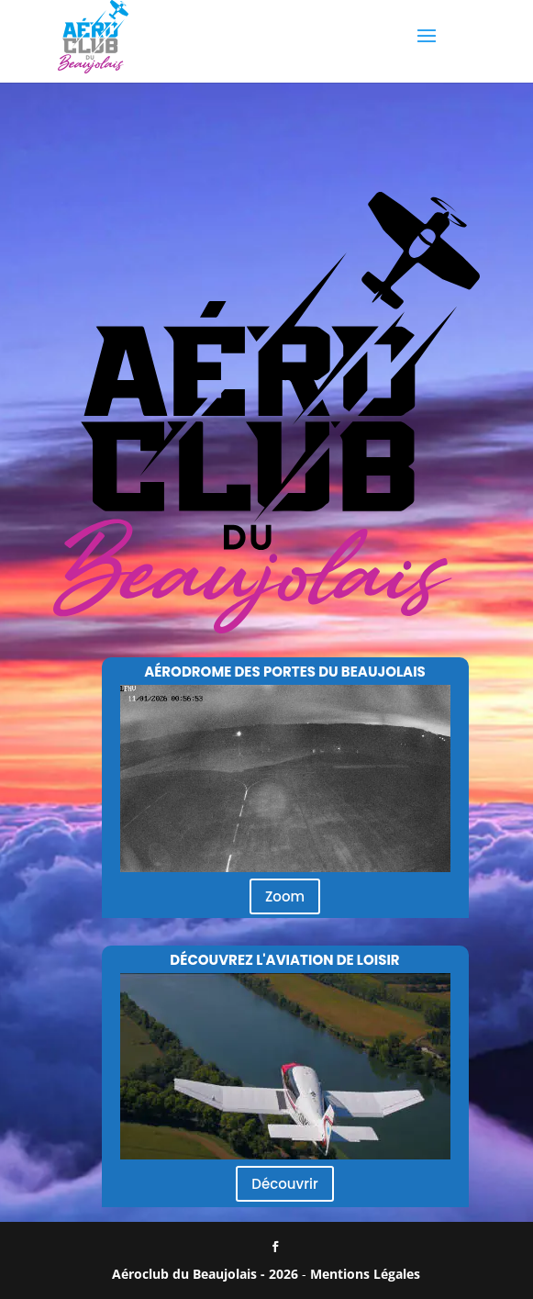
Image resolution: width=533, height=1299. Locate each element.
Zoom (285, 896)
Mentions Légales (365, 1273)
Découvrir (284, 1183)
